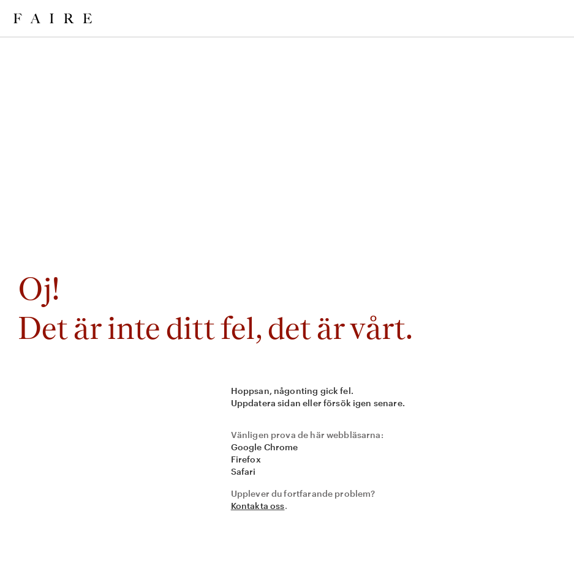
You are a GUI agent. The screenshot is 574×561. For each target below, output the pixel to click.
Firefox (246, 459)
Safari (243, 471)
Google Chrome (264, 447)
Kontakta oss (258, 505)
